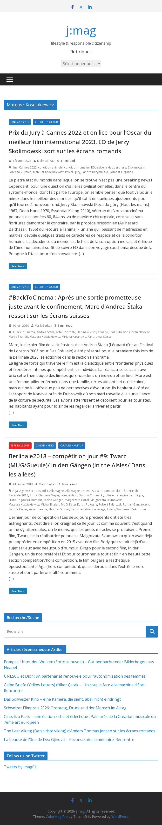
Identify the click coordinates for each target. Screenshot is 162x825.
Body (33, 495)
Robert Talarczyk (110, 504)
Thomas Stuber (58, 509)
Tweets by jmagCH (21, 767)
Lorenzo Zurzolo (20, 172)
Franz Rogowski (19, 500)
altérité (120, 491)
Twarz (111, 509)
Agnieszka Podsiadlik (33, 491)
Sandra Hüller (18, 509)
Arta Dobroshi (65, 332)
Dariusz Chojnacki (91, 495)
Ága (15, 491)
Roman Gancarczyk (136, 504)
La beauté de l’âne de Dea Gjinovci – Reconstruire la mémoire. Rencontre (69, 739)
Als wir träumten (103, 491)
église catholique (131, 495)
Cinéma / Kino (20, 122)
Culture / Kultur (46, 122)
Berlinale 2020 (86, 332)
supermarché (38, 509)
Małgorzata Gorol (77, 500)
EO (93, 167)
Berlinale (133, 491)
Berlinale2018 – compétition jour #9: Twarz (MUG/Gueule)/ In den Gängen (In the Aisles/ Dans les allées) (77, 465)
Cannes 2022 (28, 167)
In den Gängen (53, 500)
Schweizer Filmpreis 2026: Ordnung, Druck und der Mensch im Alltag (65, 708)
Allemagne (56, 491)
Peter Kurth (76, 504)
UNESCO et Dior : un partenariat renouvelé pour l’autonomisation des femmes (75, 676)
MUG (64, 504)
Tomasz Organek (121, 172)
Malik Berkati (45, 161)
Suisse (107, 337)
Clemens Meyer (48, 495)
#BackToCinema (24, 332)
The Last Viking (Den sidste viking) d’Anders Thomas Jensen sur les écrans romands (79, 731)
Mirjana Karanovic (74, 337)
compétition (69, 495)
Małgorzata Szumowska (106, 500)
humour (36, 500)
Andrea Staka (45, 332)
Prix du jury (72, 172)
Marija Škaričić (18, 337)
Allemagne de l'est (77, 491)
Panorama (95, 337)
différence (112, 495)
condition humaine (77, 167)
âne (15, 167)
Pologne (91, 504)
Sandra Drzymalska (95, 172)
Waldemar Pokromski (131, 509)
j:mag (81, 30)
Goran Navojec (139, 332)
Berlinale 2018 (20, 445)
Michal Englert (50, 504)
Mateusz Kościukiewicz (48, 172)
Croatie (103, 332)
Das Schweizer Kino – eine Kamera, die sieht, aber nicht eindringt (62, 699)
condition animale (50, 167)
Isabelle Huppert (107, 167)
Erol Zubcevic (118, 332)
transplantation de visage (88, 509)
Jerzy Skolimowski (133, 167)
